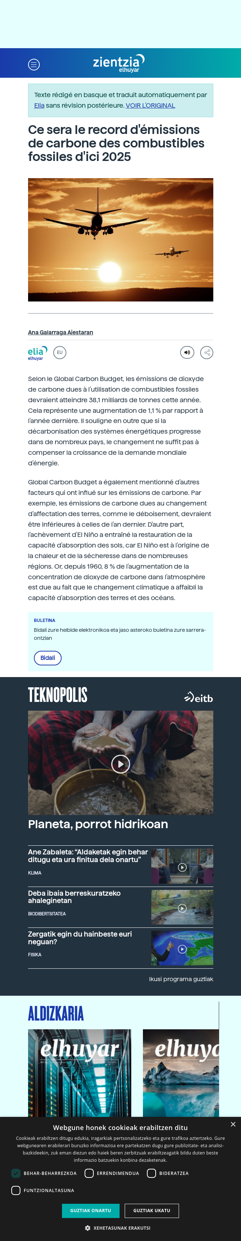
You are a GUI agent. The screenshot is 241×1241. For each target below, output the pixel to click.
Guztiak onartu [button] (90, 1210)
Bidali (47, 658)
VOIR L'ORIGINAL (150, 105)
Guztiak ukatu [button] (152, 1210)
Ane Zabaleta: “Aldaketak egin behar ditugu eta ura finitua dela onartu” (88, 856)
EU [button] (59, 352)
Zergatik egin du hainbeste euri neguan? (80, 938)
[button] (34, 64)
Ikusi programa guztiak (181, 979)
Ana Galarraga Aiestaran (60, 332)
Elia (39, 105)
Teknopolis (58, 694)
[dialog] (120, 1179)
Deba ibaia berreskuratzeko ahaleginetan (74, 897)
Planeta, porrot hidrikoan (98, 824)
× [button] (233, 1124)
